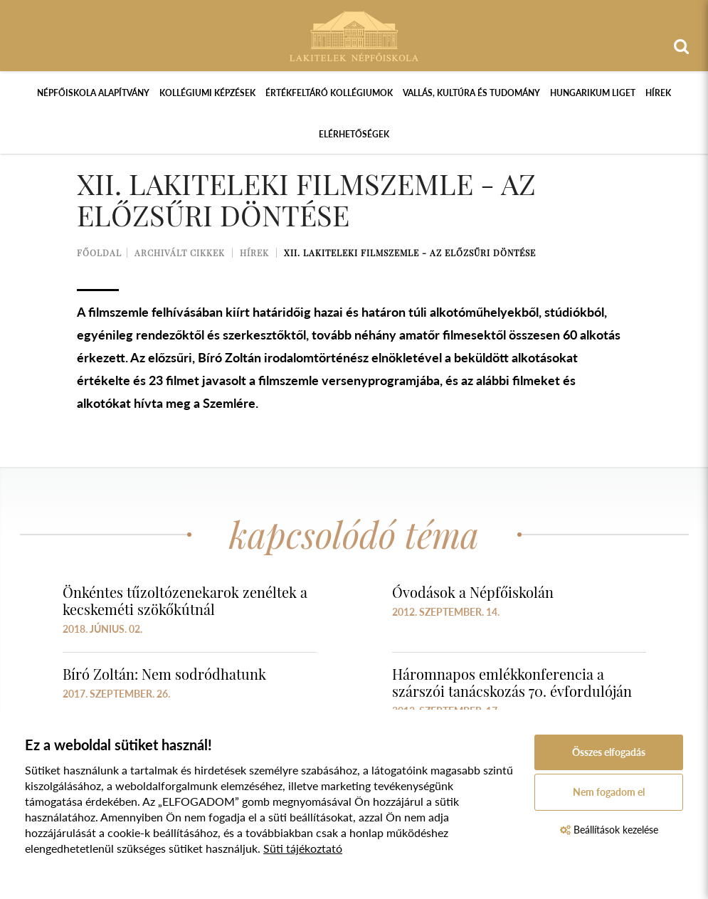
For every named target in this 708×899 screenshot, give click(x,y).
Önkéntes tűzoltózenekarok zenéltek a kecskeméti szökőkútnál (185, 600)
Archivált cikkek (179, 252)
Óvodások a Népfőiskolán (473, 591)
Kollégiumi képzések (207, 93)
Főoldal (99, 252)
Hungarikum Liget (592, 93)
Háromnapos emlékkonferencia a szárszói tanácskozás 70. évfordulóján (512, 682)
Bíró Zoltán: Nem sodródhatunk (164, 673)
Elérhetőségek (354, 134)
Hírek (658, 93)
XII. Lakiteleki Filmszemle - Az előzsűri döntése (410, 252)
